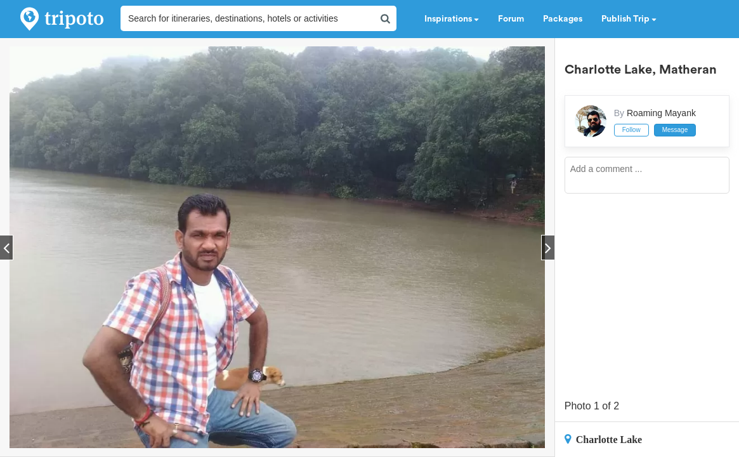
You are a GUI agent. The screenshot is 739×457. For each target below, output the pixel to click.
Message (675, 129)
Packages (562, 19)
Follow (631, 129)
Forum (511, 19)
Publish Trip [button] (629, 19)
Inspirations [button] (451, 19)
